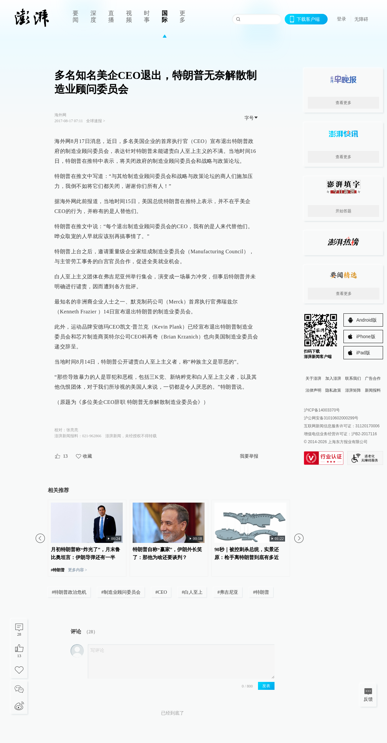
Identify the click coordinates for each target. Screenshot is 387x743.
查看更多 (343, 102)
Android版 (366, 320)
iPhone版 (365, 336)
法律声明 (313, 390)
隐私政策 (333, 390)
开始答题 (343, 211)
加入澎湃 (333, 378)
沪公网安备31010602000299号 (331, 418)
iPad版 (363, 352)
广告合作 (373, 378)
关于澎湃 (313, 378)
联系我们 (353, 378)
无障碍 (361, 19)
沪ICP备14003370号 (322, 410)
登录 (341, 18)
